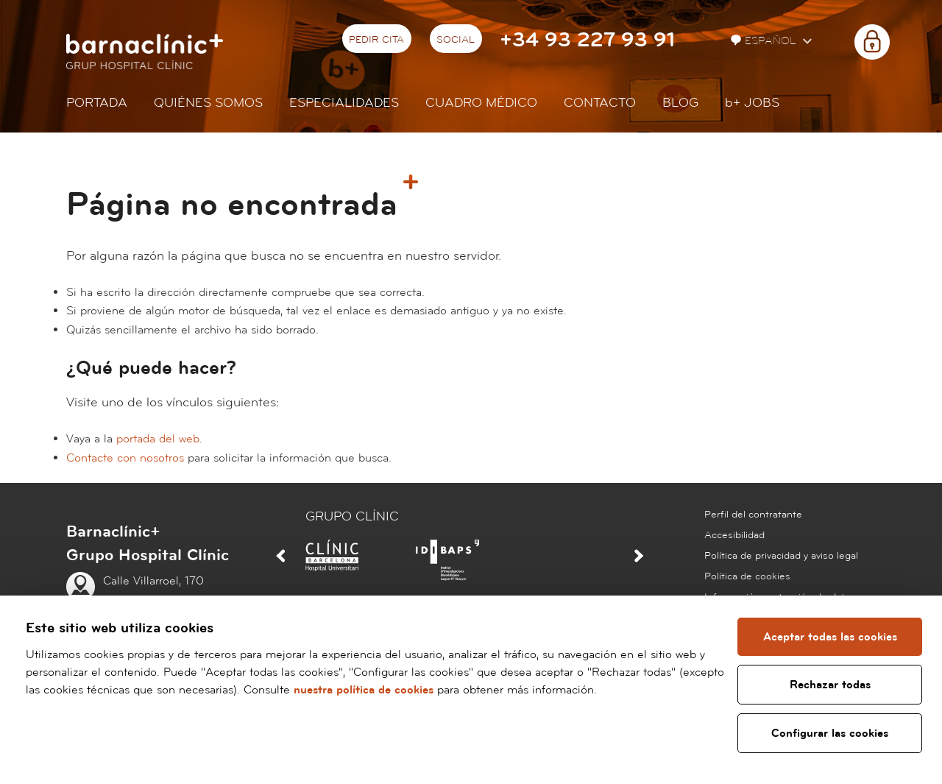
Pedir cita (376, 39)
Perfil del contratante (753, 514)
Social (455, 39)
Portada (96, 102)
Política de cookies (747, 576)
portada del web (157, 438)
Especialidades (344, 102)
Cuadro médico (481, 102)
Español (765, 41)
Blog (680, 102)
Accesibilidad (734, 535)
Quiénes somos (208, 102)
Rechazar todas (830, 684)
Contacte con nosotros (125, 458)
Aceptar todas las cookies (831, 636)
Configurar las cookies (830, 733)
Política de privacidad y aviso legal (781, 555)
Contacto (600, 102)
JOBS (752, 102)
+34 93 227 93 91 (587, 40)
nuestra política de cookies (412, 689)
